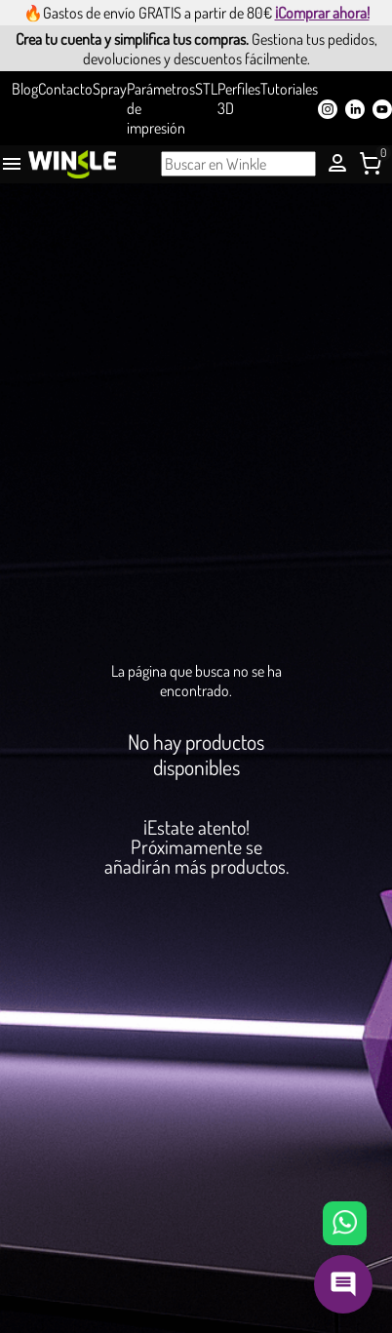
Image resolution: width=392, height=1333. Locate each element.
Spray (110, 88)
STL (206, 88)
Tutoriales (289, 88)
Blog (25, 88)
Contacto (65, 88)
